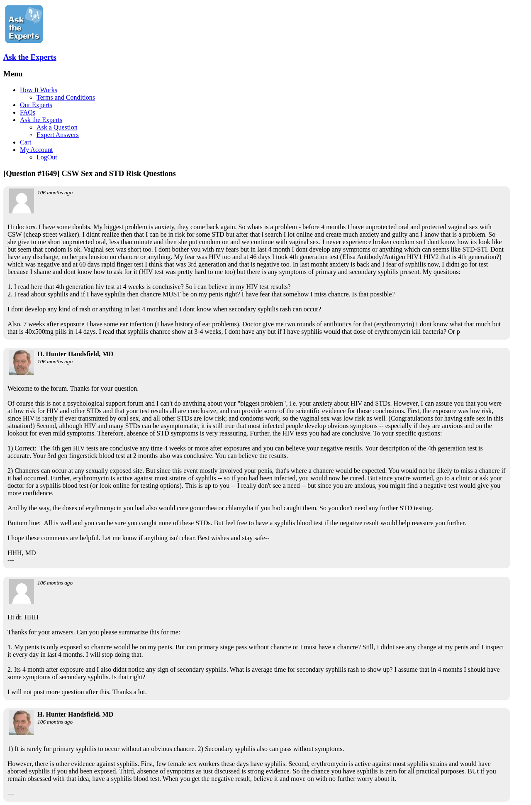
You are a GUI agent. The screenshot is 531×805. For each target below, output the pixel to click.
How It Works (38, 89)
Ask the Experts (29, 57)
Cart (26, 142)
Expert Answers (58, 134)
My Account (36, 149)
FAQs (27, 112)
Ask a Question (57, 127)
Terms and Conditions (66, 97)
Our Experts (36, 104)
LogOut (47, 157)
